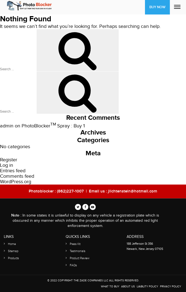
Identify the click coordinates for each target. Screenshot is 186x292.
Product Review (79, 258)
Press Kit (75, 244)
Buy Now (157, 7)
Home (12, 244)
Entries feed (12, 171)
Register (8, 160)
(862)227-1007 (70, 191)
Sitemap (13, 251)
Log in (6, 165)
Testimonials (77, 251)
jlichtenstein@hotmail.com (132, 191)
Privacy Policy (170, 286)
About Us (128, 286)
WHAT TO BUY (110, 286)
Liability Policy (147, 286)
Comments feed (17, 176)
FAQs (73, 265)
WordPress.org (15, 182)
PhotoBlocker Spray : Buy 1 (53, 126)
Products (13, 258)
